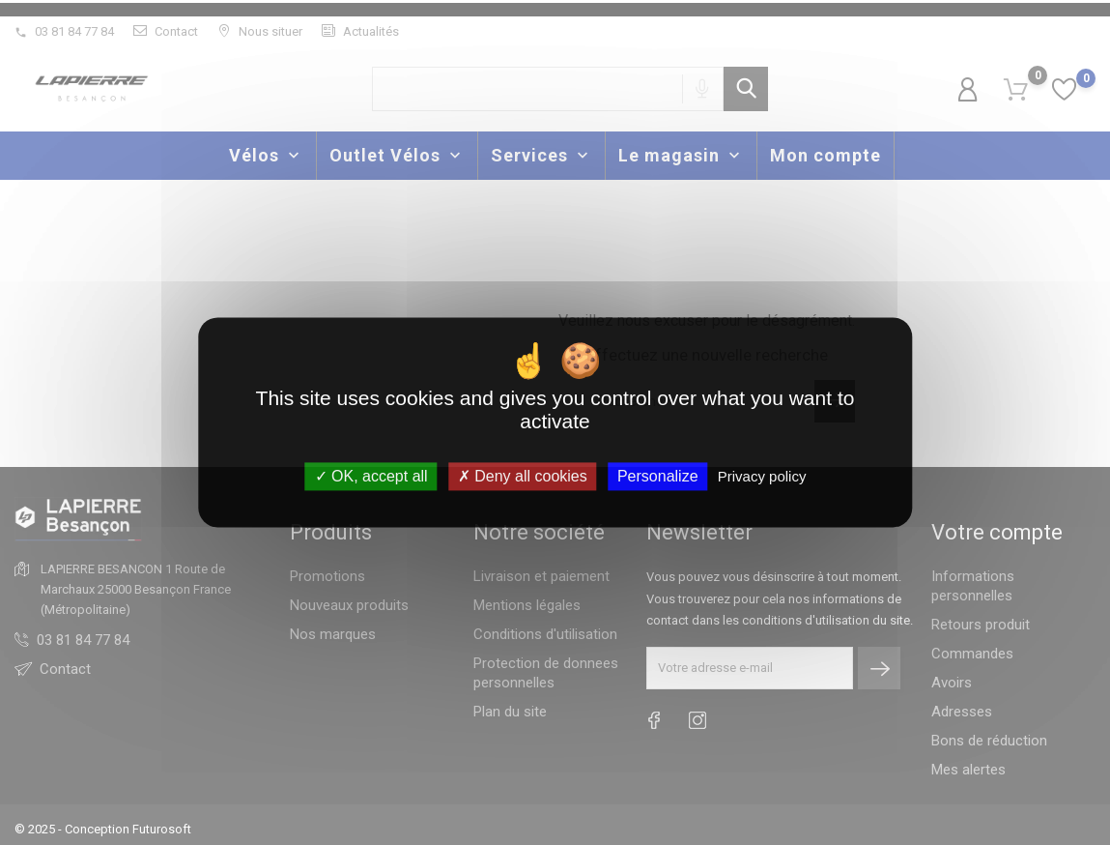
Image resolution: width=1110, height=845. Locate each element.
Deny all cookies (522, 476)
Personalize (657, 476)
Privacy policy (762, 476)
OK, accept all (371, 476)
